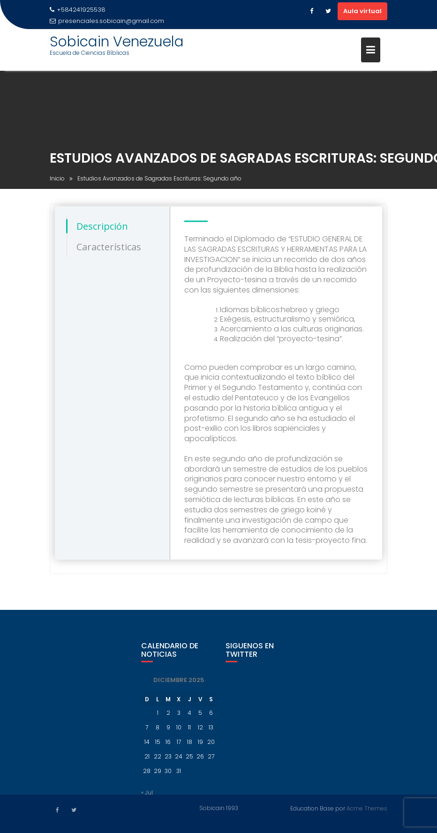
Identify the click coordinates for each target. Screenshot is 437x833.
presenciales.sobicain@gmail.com (107, 20)
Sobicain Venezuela (117, 42)
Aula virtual (362, 11)
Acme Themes (367, 808)
